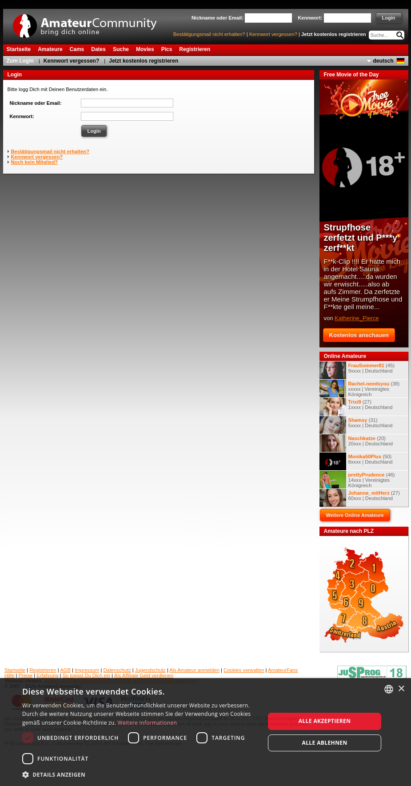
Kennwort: (22, 116)
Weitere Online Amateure (355, 515)
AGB (65, 670)
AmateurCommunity (90, 23)
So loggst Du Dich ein (87, 675)
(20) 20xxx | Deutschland (356, 443)
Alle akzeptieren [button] (325, 721)
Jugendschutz (150, 670)
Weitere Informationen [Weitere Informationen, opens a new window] (147, 722)
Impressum (87, 670)
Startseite (14, 670)
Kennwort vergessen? (273, 34)
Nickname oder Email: (36, 103)
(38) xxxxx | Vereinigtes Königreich (359, 388)
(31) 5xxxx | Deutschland (356, 425)
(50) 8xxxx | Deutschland (356, 461)
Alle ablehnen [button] (324, 742)
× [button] (401, 689)
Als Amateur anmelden (194, 670)
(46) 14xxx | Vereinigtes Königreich (357, 479)
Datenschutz (117, 670)
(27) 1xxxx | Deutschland (356, 407)
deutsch (383, 61)
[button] (140, 774)
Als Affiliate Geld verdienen (144, 675)
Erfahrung (47, 675)
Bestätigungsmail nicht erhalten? (209, 34)
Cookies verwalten (243, 670)
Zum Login (20, 61)
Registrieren (42, 670)
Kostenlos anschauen (359, 335)
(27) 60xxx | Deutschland (359, 498)
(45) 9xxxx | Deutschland (357, 370)
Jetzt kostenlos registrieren (333, 34)
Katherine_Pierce (357, 318)
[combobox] (388, 689)
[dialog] (205, 732)
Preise (26, 675)
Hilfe (9, 675)
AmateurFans (283, 670)
